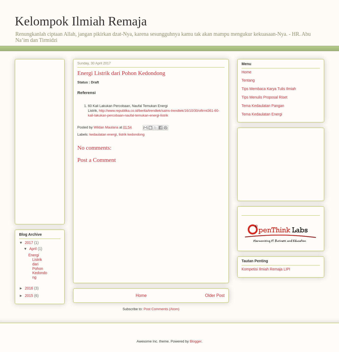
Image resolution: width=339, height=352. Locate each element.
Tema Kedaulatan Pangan (263, 106)
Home (141, 295)
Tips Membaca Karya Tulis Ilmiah (269, 89)
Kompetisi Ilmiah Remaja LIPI (266, 269)
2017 (29, 242)
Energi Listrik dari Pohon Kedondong (37, 266)
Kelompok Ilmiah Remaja (81, 21)
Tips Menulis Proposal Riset (264, 97)
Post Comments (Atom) (161, 309)
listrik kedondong (132, 134)
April (33, 249)
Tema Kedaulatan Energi (262, 114)
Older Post (215, 295)
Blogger (195, 341)
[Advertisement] (111, 48)
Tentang (248, 80)
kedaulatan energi (103, 134)
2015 (29, 295)
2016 (29, 288)
